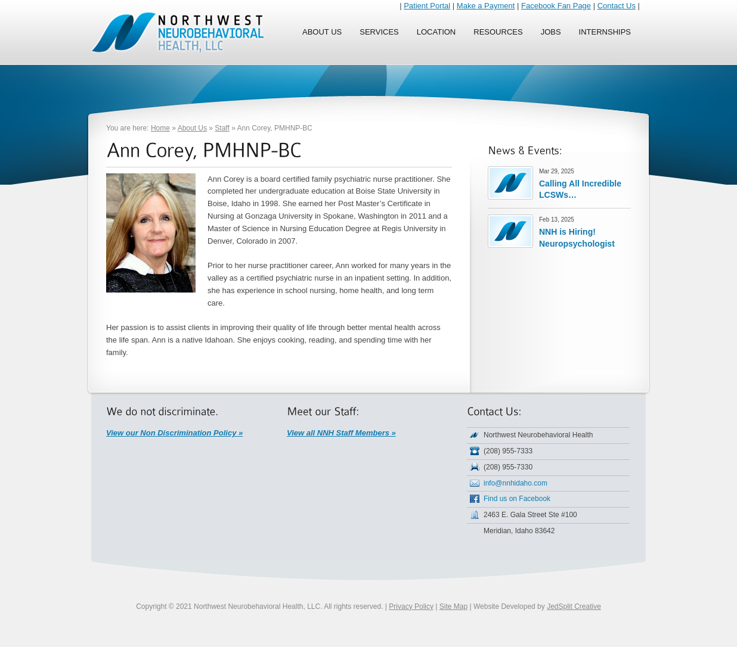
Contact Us (616, 5)
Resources (497, 31)
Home (160, 128)
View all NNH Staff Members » (341, 432)
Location (436, 31)
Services (379, 31)
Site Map (453, 606)
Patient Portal (427, 5)
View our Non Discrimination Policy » (174, 432)
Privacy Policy (411, 606)
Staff (222, 128)
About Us (322, 31)
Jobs (551, 31)
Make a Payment (486, 5)
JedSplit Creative (574, 606)
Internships (605, 31)
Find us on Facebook (517, 498)
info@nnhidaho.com (515, 483)
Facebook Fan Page (556, 5)
